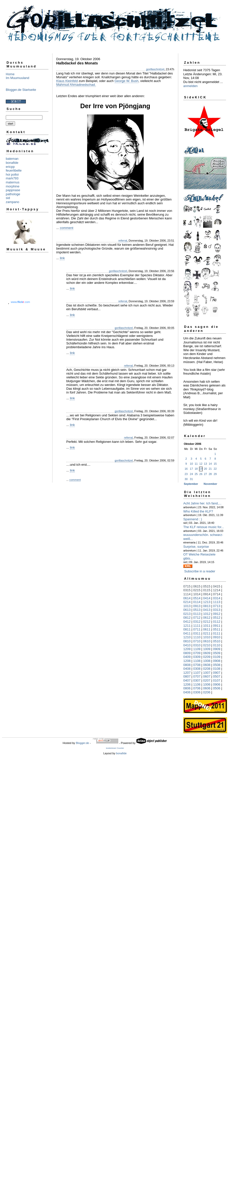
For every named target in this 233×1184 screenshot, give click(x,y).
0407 (187, 680)
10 (191, 463)
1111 (197, 625)
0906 (216, 684)
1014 (197, 594)
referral (122, 240)
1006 (206, 684)
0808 (187, 665)
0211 (206, 633)
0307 (197, 680)
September (191, 483)
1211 (187, 625)
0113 (197, 614)
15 (215, 463)
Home (10, 74)
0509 (216, 653)
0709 (197, 653)
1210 (187, 637)
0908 (216, 661)
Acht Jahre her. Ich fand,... (202, 503)
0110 (216, 645)
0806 (187, 688)
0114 (197, 602)
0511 (216, 629)
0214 (187, 602)
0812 (187, 617)
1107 (197, 673)
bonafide (12, 163)
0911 (216, 625)
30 (186, 479)
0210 (206, 645)
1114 (187, 594)
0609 (206, 653)
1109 (197, 649)
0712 (197, 617)
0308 (197, 668)
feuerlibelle (14, 170)
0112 (216, 621)
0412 (187, 621)
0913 (197, 606)
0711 (197, 629)
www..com (20, 301)
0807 (187, 676)
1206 (187, 684)
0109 (216, 657)
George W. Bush (126, 81)
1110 (197, 637)
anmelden (190, 86)
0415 (216, 586)
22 (215, 468)
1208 (187, 661)
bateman (12, 159)
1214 (216, 590)
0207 (206, 680)
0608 (206, 665)
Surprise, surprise (196, 546)
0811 (187, 629)
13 (205, 463)
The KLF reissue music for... (203, 527)
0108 (216, 668)
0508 (216, 665)
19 (200, 468)
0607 (206, 676)
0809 (187, 653)
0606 (206, 688)
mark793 (12, 178)
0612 (206, 617)
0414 (206, 598)
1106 (197, 684)
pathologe (13, 194)
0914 (206, 594)
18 (196, 468)
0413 (206, 610)
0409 (187, 657)
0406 (187, 692)
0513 (197, 610)
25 (196, 474)
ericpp (10, 167)
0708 (197, 665)
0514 (197, 598)
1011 (206, 625)
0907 (216, 673)
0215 (197, 590)
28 (210, 474)
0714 (216, 594)
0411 (187, 633)
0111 (216, 633)
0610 (206, 641)
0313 (216, 610)
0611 (206, 629)
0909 (216, 649)
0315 (187, 590)
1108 (197, 661)
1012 (206, 614)
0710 (197, 641)
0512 (216, 617)
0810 (187, 641)
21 (210, 468)
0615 (197, 586)
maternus (12, 182)
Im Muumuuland (17, 78)
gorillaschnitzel (155, 69)
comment (66, 228)
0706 (197, 688)
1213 (206, 602)
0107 (216, 680)
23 (186, 474)
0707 (197, 676)
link (62, 258)
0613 (187, 610)
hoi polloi (12, 174)
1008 (206, 661)
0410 (187, 645)
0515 (206, 586)
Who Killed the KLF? (198, 511)
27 (205, 474)
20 (205, 468)
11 (196, 463)
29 (215, 474)
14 (210, 463)
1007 (206, 673)
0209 (206, 657)
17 (191, 468)
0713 (216, 606)
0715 (187, 586)
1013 (187, 606)
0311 (197, 633)
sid (8, 198)
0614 (187, 598)
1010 (206, 637)
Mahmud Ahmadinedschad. (76, 85)
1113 (216, 602)
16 (186, 468)
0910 (216, 637)
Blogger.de (82, 742)
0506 (216, 688)
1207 (187, 673)
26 (200, 474)
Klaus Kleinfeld (67, 81)
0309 (197, 657)
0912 (216, 614)
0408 (187, 668)
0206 (206, 692)
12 (200, 463)
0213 (187, 614)
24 (191, 474)
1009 (206, 649)
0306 (197, 692)
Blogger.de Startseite (21, 90)
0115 (206, 590)
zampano (12, 202)
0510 (216, 641)
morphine (12, 186)
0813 (206, 606)
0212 (206, 621)
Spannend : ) (192, 519)
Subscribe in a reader (199, 571)
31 (191, 479)
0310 (197, 645)
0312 (197, 621)
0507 (216, 676)
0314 (216, 598)
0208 (206, 668)
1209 (187, 649)
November (210, 483)
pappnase (13, 190)
